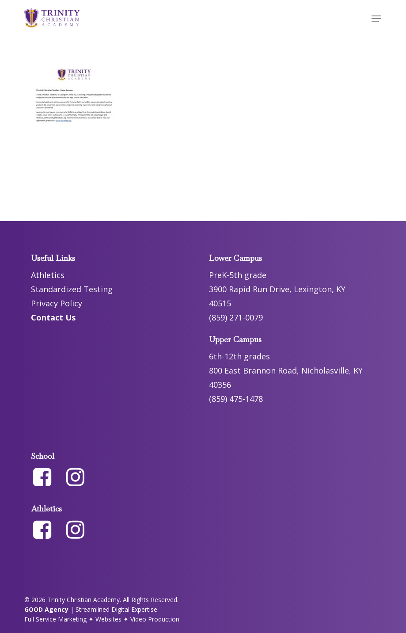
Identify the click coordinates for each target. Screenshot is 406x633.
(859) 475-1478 (236, 398)
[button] (376, 18)
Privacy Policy (56, 303)
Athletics (48, 275)
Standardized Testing (72, 289)
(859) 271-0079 (236, 317)
